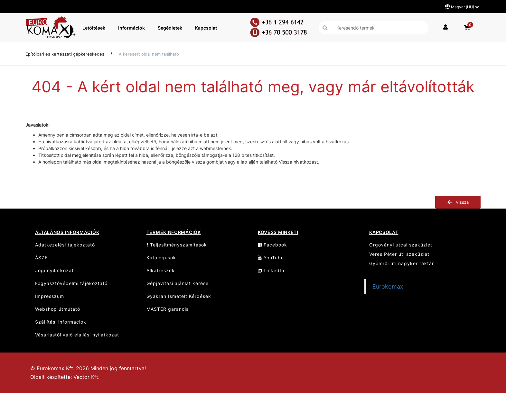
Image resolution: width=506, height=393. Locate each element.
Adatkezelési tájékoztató (65, 244)
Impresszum (49, 296)
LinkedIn (271, 270)
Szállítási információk (60, 322)
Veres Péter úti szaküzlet (399, 254)
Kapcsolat (206, 28)
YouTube (271, 257)
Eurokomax (387, 286)
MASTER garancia (167, 309)
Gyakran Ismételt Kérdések (178, 296)
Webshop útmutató (57, 309)
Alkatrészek (160, 270)
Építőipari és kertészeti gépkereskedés (64, 54)
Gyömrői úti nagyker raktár (401, 263)
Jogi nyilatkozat (54, 270)
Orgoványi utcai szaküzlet (400, 244)
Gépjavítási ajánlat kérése (177, 283)
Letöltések (93, 28)
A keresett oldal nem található (149, 54)
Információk (131, 28)
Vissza (458, 202)
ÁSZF (41, 257)
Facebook (272, 244)
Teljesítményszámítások (176, 244)
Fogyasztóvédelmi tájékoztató (71, 283)
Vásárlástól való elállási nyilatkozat (77, 334)
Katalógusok (161, 257)
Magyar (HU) (462, 6)
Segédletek (170, 28)
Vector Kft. (86, 377)
